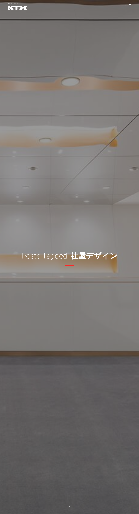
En (125, 5)
